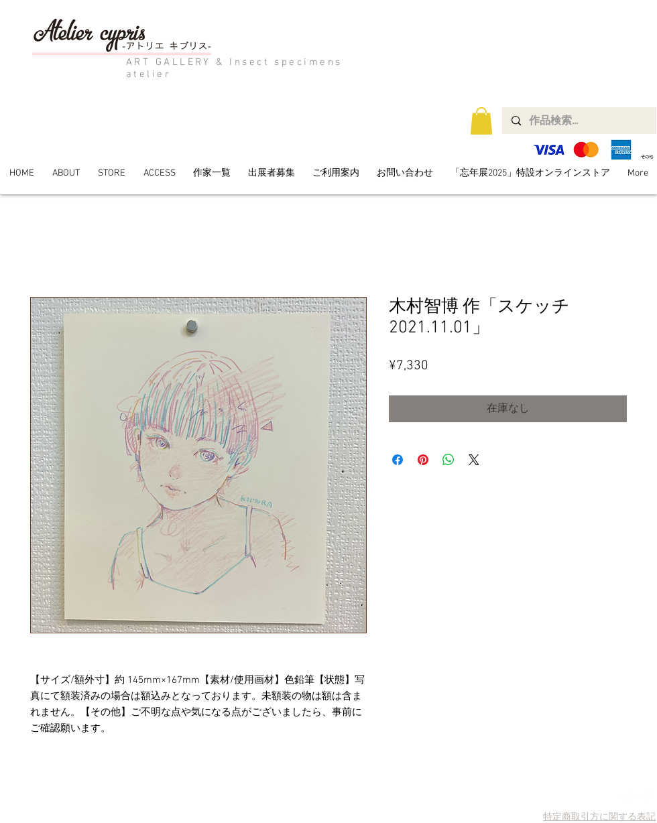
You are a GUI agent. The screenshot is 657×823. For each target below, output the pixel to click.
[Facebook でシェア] (398, 460)
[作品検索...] (578, 120)
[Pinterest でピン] (423, 460)
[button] (481, 121)
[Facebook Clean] (646, 796)
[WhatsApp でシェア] (448, 460)
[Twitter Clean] (627, 796)
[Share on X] (474, 460)
